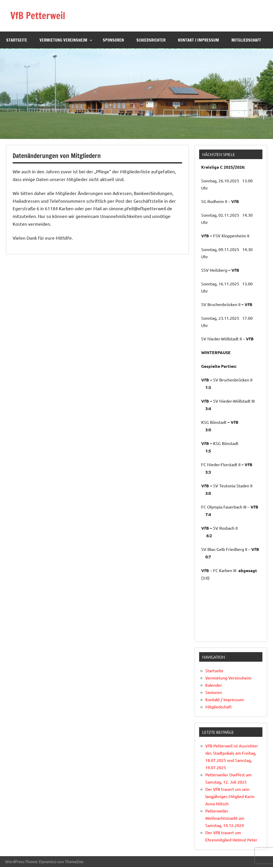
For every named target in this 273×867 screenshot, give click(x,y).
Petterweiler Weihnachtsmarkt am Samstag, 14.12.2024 (224, 818)
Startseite (16, 40)
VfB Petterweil (37, 15)
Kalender (213, 685)
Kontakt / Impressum (198, 40)
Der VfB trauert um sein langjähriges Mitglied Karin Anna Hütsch (229, 796)
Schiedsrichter (151, 40)
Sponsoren (113, 40)
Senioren (213, 692)
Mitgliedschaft (246, 40)
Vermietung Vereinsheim (66, 40)
